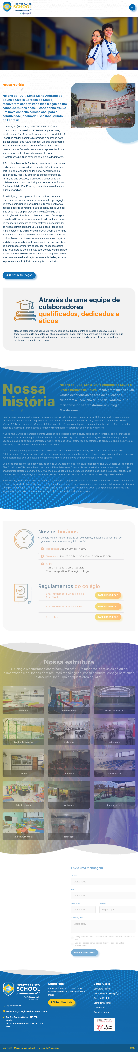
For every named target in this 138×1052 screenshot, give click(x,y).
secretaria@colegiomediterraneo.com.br (25, 1011)
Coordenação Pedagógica (107, 993)
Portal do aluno (61, 1002)
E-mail (74, 889)
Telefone (75, 903)
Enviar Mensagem (84, 952)
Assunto (103, 903)
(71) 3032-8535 (12, 1005)
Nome (74, 875)
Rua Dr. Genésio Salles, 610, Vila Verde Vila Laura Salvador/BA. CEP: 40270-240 (23, 1022)
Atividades (99, 1007)
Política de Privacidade (48, 1048)
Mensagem (77, 917)
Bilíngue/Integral (102, 1002)
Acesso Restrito (102, 998)
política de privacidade (105, 943)
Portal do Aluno (102, 1012)
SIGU (132, 1048)
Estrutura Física (102, 988)
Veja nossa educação (19, 275)
